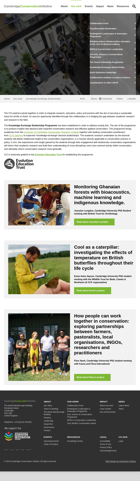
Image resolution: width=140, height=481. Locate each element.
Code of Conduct (51, 454)
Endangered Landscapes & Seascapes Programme (109, 34)
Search (134, 6)
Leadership (48, 430)
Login (121, 451)
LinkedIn (131, 106)
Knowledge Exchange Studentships (106, 71)
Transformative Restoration (109, 28)
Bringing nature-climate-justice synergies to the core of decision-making (112, 43)
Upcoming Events (51, 451)
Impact (100, 6)
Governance (49, 437)
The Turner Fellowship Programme (106, 64)
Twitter (119, 106)
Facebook (107, 106)
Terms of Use (105, 454)
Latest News (124, 415)
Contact (47, 440)
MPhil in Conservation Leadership (112, 50)
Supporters (48, 434)
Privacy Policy (106, 457)
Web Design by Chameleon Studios (121, 471)
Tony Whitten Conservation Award (81, 433)
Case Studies (105, 418)
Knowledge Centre (75, 451)
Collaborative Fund (104, 23)
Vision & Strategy (51, 418)
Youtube (28, 458)
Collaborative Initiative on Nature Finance (112, 84)
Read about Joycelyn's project (92, 230)
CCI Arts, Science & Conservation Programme (112, 56)
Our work (76, 6)
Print (82, 106)
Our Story (48, 415)
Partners (47, 427)
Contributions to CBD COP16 (110, 90)
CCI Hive (123, 447)
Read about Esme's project (91, 299)
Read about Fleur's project (90, 387)
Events (89, 6)
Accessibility (105, 451)
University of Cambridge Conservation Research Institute (51, 140)
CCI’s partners (16, 143)
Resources (123, 6)
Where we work (106, 415)
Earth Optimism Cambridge (109, 78)
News (110, 6)
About (64, 6)
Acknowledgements (108, 460)
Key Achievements (108, 421)
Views (121, 418)
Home (7, 106)
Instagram (17, 458)
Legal (103, 447)
